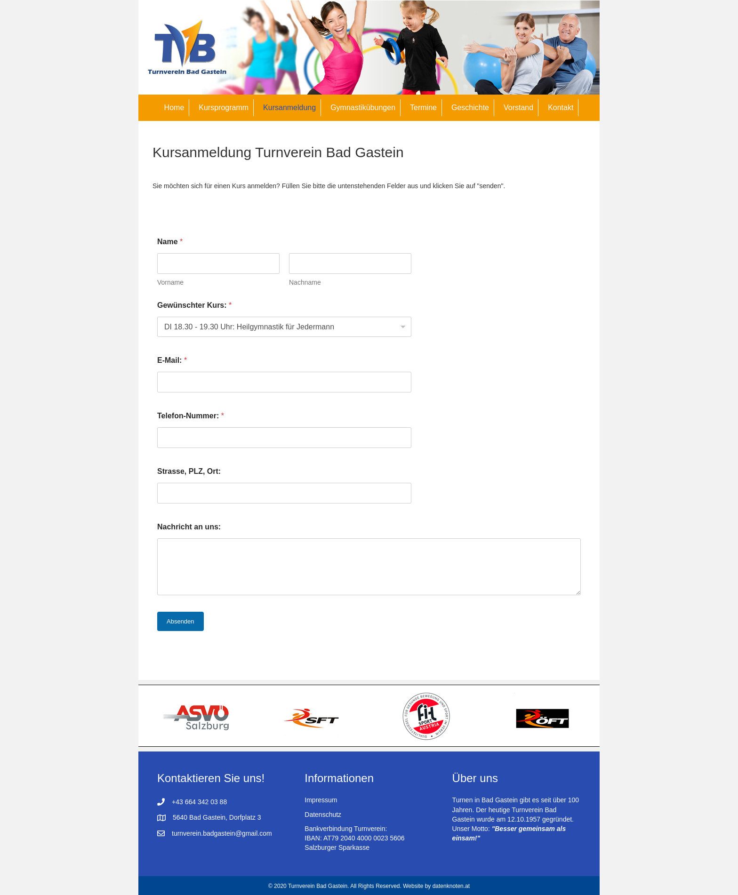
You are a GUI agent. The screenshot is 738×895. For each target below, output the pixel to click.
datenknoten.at (451, 886)
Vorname (170, 282)
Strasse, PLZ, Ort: (189, 471)
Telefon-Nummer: (190, 416)
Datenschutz (323, 814)
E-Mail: (172, 360)
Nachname (305, 282)
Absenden (180, 621)
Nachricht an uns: (189, 527)
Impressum (321, 800)
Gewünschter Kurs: (194, 305)
